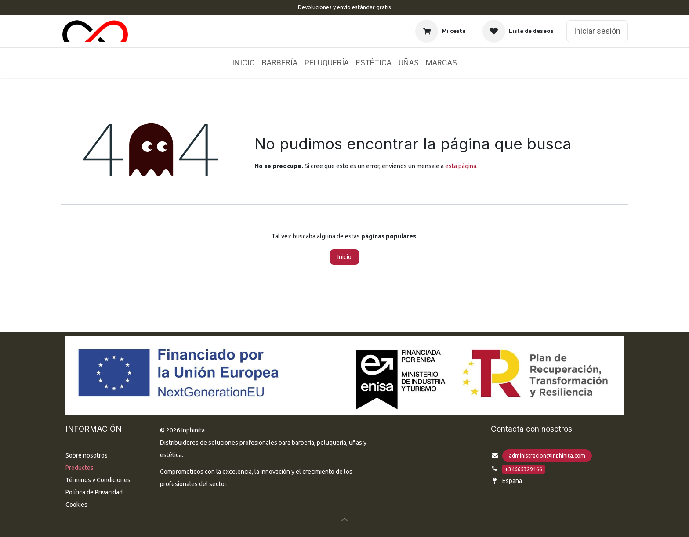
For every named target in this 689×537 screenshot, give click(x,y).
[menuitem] (243, 62)
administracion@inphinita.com (547, 455)
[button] (344, 519)
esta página (460, 165)
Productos (79, 467)
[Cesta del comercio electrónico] (440, 31)
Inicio (344, 256)
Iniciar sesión (597, 31)
